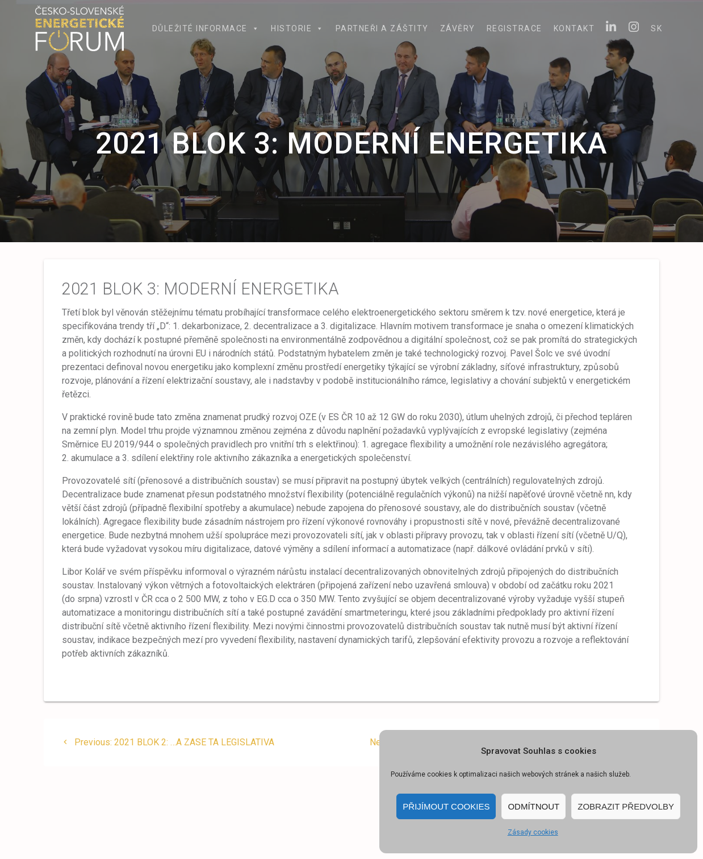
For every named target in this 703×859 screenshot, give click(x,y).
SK (656, 28)
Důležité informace (206, 28)
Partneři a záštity (382, 28)
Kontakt (574, 28)
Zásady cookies (533, 832)
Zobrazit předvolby (626, 806)
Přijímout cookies (446, 806)
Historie (297, 28)
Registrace (514, 28)
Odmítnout (533, 806)
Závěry (457, 28)
